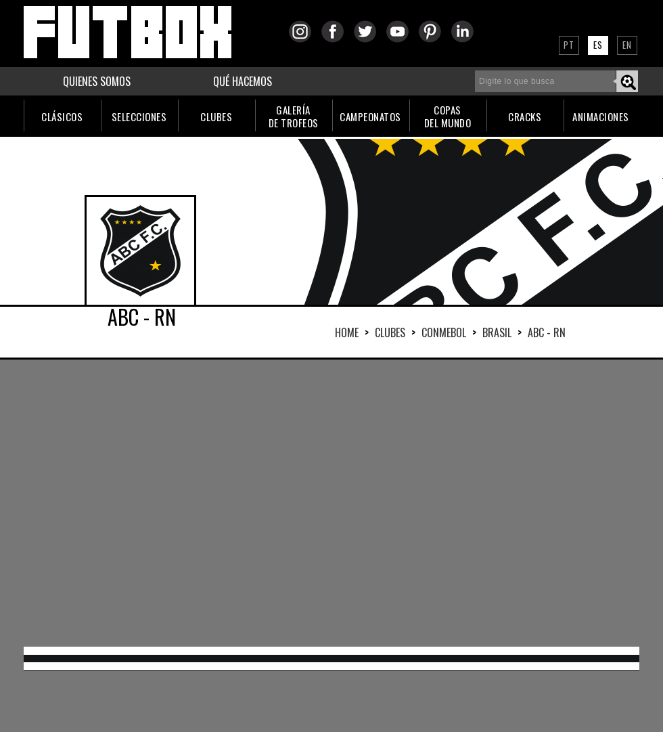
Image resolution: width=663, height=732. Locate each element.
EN (627, 44)
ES (598, 44)
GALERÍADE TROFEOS (294, 116)
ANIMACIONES (600, 116)
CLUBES (216, 116)
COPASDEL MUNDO (448, 116)
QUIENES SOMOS (97, 81)
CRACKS (524, 116)
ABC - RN (547, 332)
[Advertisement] (279, 502)
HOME (347, 332)
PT (569, 44)
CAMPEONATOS (370, 116)
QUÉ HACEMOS (242, 81)
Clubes (390, 332)
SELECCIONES (139, 116)
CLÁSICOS (62, 116)
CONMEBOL (443, 332)
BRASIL (496, 332)
